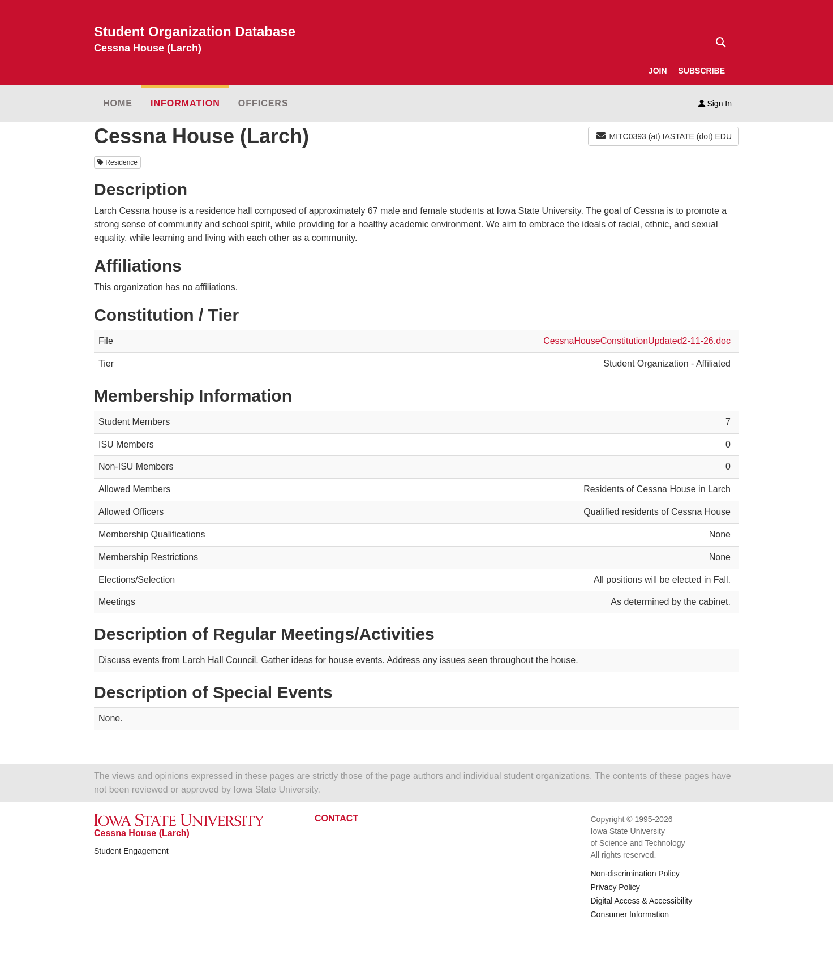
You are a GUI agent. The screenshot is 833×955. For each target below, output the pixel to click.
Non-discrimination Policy (635, 873)
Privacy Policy (615, 887)
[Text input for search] (718, 42)
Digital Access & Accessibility (642, 900)
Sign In (715, 103)
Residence (117, 162)
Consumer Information (630, 914)
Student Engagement (131, 850)
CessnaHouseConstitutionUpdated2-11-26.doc (637, 341)
